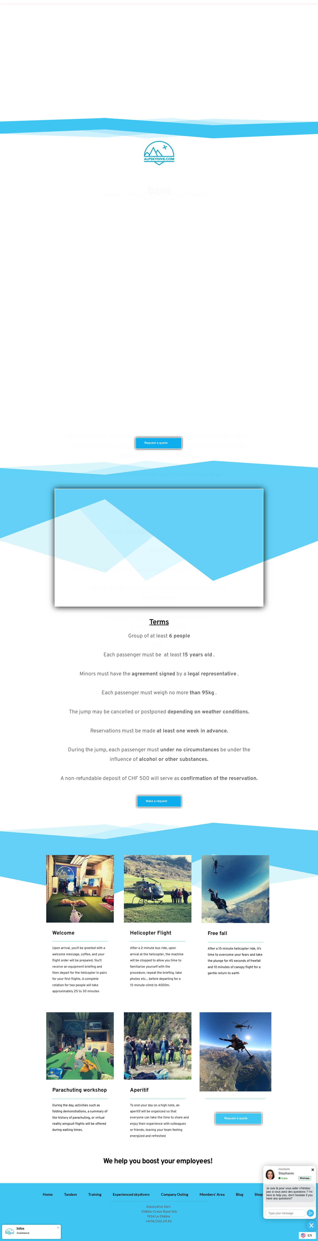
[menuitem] (48, 1194)
